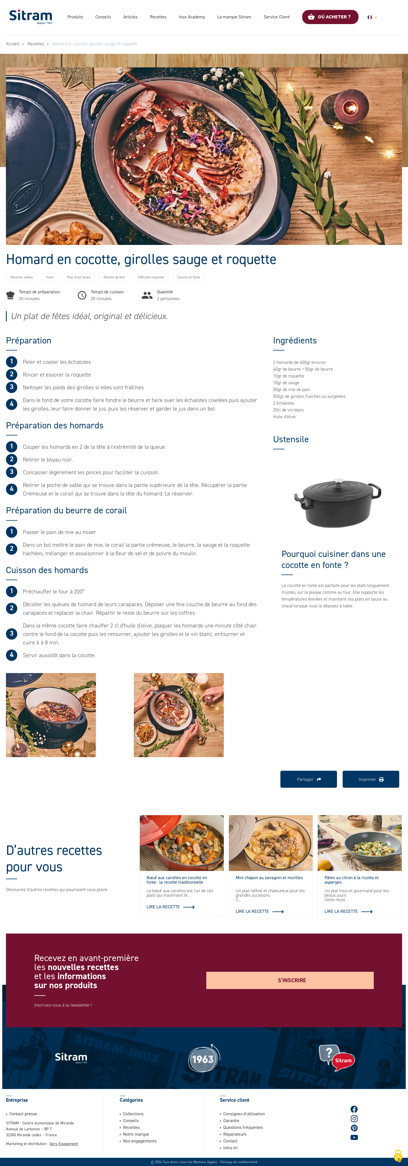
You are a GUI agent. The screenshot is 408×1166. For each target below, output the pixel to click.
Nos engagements (139, 1140)
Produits (75, 17)
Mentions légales (205, 1162)
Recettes (158, 17)
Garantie (231, 1120)
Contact (230, 1140)
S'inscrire (292, 980)
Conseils (103, 17)
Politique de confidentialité (238, 1162)
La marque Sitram (234, 17)
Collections (133, 1113)
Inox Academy (192, 17)
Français (379, 17)
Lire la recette (163, 906)
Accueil (12, 43)
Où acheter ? (334, 17)
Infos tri (230, 1147)
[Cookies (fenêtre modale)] (398, 1156)
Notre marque (136, 1134)
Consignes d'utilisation (244, 1113)
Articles (130, 17)
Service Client (277, 17)
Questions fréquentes (243, 1127)
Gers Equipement (64, 1143)
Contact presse (23, 1113)
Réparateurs (234, 1134)
